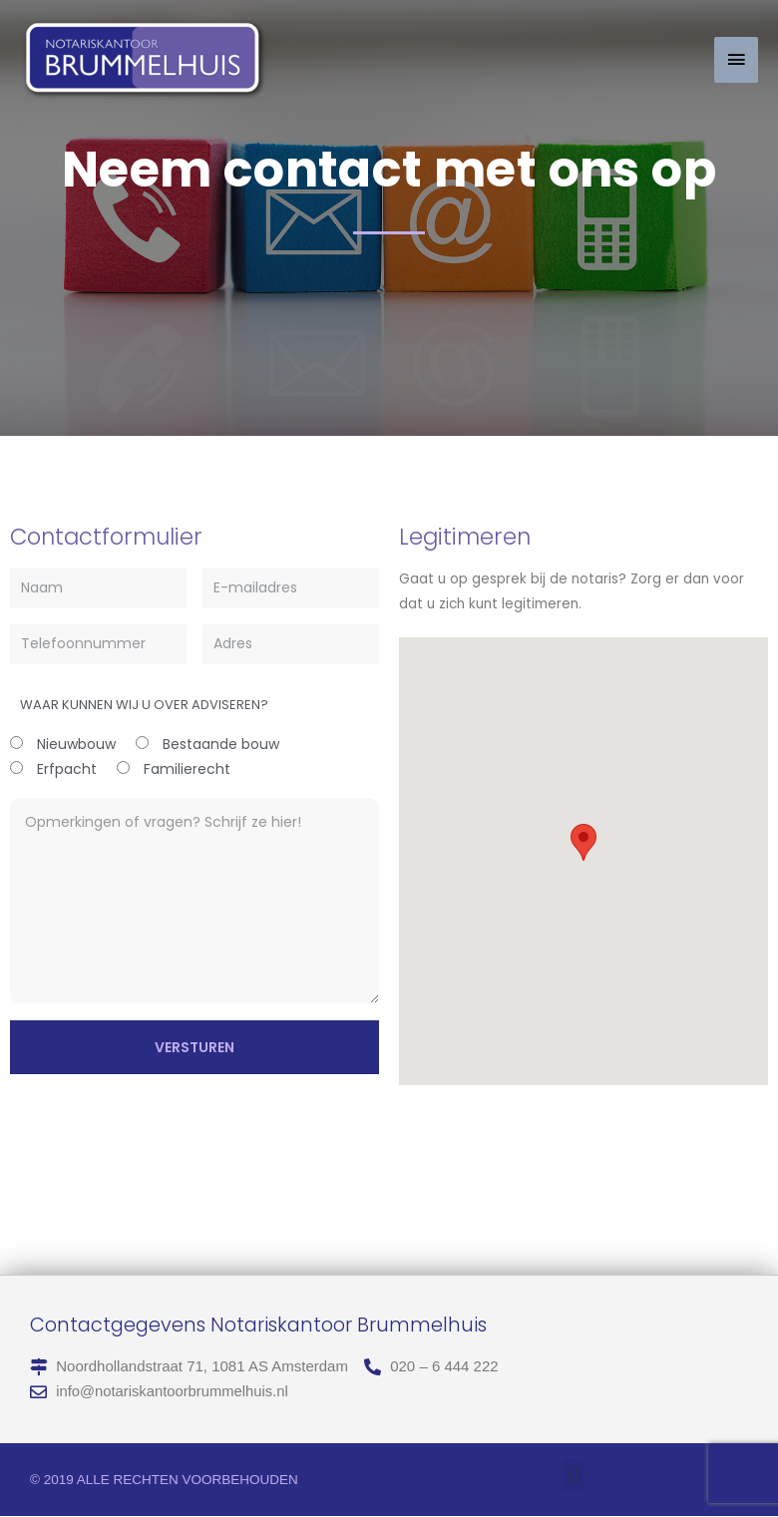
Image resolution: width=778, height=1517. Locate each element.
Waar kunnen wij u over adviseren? (144, 704)
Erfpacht (67, 769)
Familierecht (187, 769)
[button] (573, 1475)
